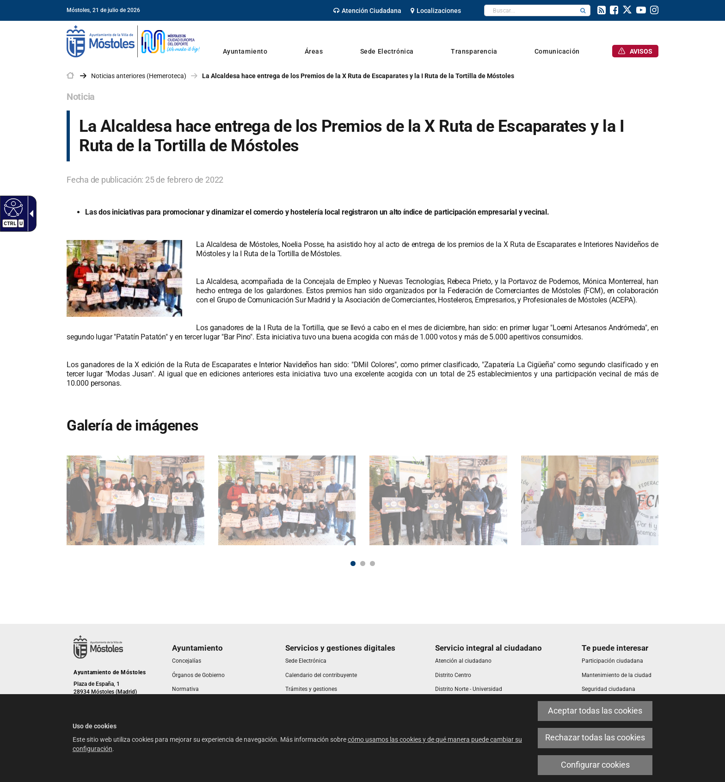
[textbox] (530, 10)
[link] (12, 207)
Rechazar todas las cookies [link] (595, 737)
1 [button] (353, 563)
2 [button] (362, 563)
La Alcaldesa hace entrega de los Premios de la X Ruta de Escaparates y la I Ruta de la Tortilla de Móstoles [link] (358, 76)
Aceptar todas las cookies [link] (595, 710)
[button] (583, 10)
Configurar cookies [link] (595, 765)
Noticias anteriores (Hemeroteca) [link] (138, 76)
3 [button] (372, 563)
